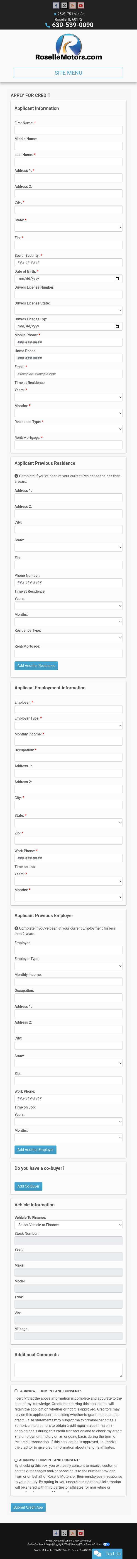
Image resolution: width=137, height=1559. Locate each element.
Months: (21, 406)
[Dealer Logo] (68, 46)
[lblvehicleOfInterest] (68, 1224)
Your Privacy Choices (95, 1544)
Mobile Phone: (26, 335)
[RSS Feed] (72, 5)
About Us (58, 1540)
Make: (19, 1265)
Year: (19, 1249)
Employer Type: (27, 718)
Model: (20, 1281)
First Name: (24, 123)
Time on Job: (25, 867)
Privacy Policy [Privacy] (84, 1540)
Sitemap (74, 1544)
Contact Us (70, 1540)
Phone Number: (27, 575)
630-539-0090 (73, 25)
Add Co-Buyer (28, 1186)
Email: (19, 367)
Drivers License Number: (34, 287)
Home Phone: (26, 351)
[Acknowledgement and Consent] (16, 1390)
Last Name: (24, 155)
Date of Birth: (25, 271)
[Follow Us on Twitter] (64, 5)
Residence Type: (28, 422)
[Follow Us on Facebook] (56, 5)
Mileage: (21, 1329)
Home (49, 1540)
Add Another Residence (36, 665)
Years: (20, 390)
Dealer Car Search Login (39, 1544)
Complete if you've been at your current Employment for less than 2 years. (65, 931)
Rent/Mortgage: (27, 438)
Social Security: (27, 255)
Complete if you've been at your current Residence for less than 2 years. (67, 479)
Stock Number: (27, 1233)
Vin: (18, 1313)
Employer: (23, 702)
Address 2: (23, 186)
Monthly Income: (28, 734)
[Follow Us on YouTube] (81, 5)
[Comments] (68, 1370)
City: (18, 202)
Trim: (19, 1297)
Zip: (18, 238)
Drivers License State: (32, 303)
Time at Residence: (30, 383)
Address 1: (23, 170)
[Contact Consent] (16, 1460)
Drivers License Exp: (31, 319)
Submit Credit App (28, 1507)
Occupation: (24, 750)
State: (19, 220)
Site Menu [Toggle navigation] (68, 73)
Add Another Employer (35, 1150)
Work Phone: (25, 851)
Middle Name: (26, 139)
